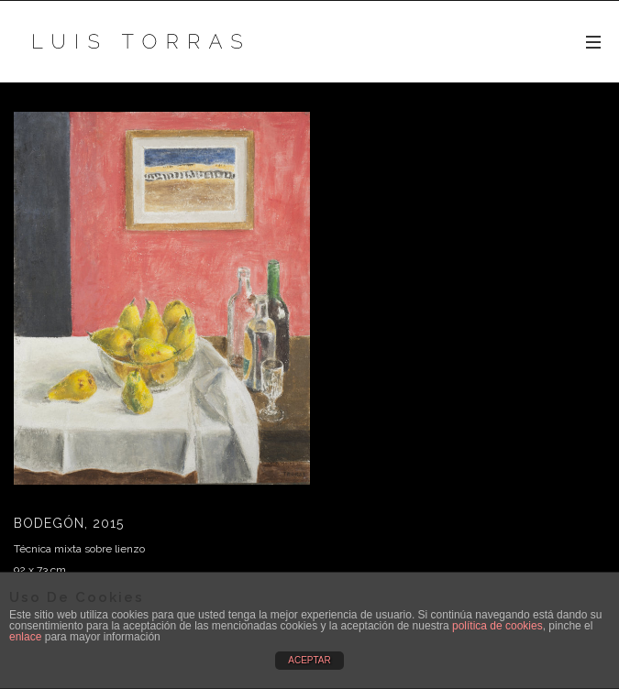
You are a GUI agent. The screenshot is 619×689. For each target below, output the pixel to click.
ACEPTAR (309, 660)
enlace (25, 636)
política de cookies (497, 625)
